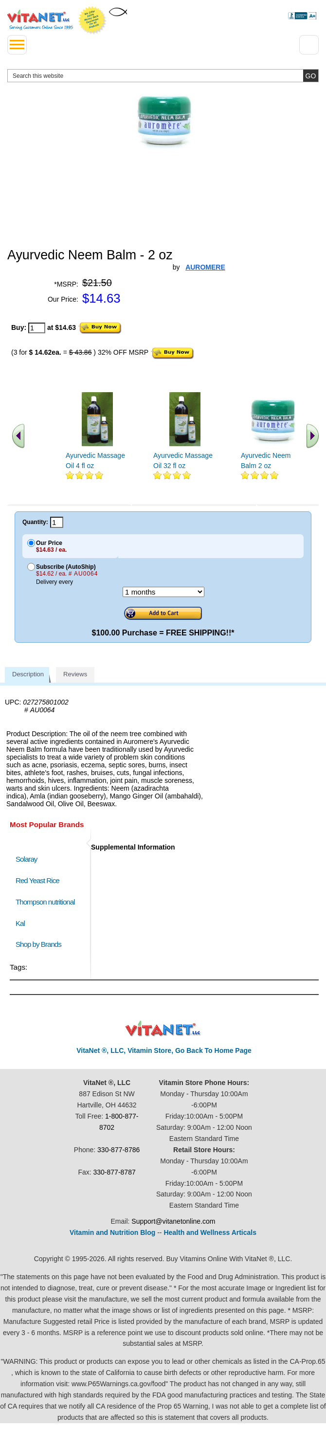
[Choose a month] (163, 592)
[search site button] (310, 76)
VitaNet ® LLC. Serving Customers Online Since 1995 (40, 20)
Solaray (26, 859)
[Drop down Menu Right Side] (309, 44)
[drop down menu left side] (17, 44)
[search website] (163, 76)
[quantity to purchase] (36, 328)
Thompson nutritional (45, 902)
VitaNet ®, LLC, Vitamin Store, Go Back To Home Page (164, 1050)
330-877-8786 (118, 1150)
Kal (20, 923)
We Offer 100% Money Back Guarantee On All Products (92, 20)
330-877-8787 (114, 1172)
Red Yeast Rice (37, 880)
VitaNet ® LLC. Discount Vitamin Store (163, 1029)
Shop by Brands (41, 944)
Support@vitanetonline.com (173, 1221)
